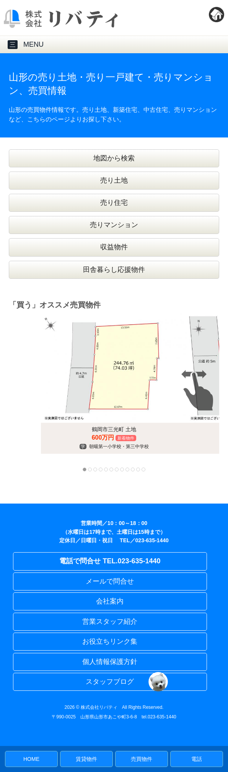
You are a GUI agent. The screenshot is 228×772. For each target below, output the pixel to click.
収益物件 (114, 247)
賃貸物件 (86, 759)
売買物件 (141, 759)
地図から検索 (114, 158)
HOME (31, 759)
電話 (196, 759)
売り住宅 (114, 202)
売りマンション (114, 225)
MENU (26, 44)
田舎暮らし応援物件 (114, 269)
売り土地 (114, 180)
